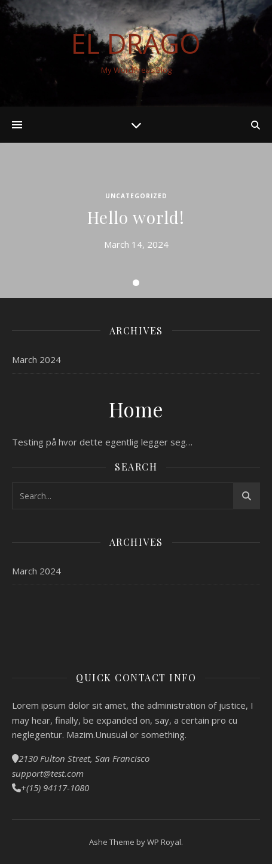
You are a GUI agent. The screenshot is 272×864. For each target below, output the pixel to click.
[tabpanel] (136, 220)
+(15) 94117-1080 (55, 788)
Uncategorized (136, 196)
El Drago (136, 43)
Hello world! (136, 217)
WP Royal (164, 842)
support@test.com (48, 773)
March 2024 (36, 359)
